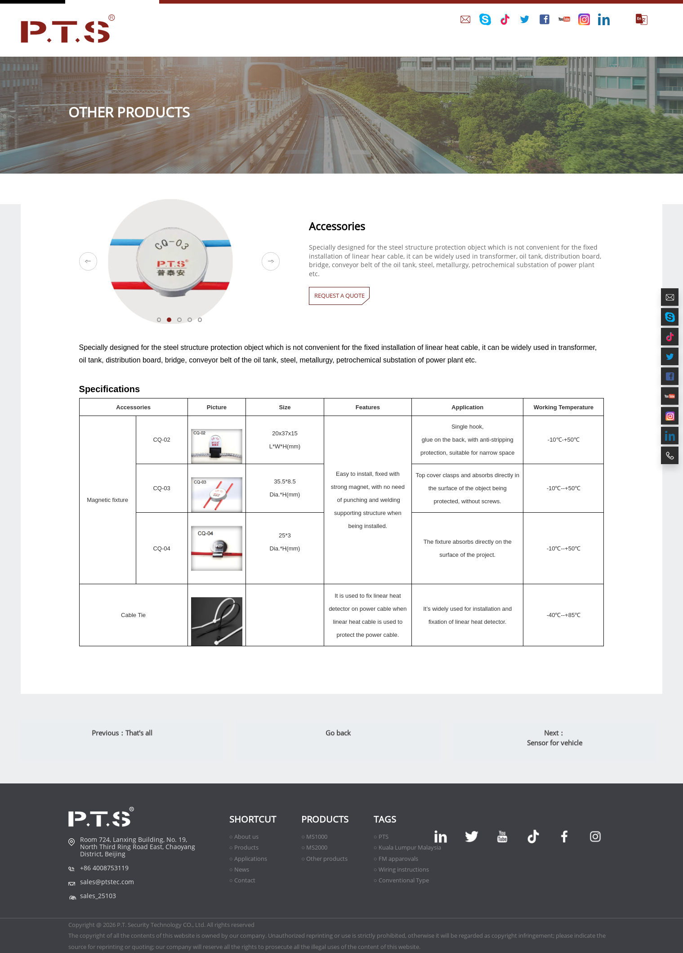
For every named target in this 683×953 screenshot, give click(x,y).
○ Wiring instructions (401, 869)
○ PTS (381, 836)
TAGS (385, 819)
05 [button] (203, 322)
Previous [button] (88, 261)
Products (324, 819)
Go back (338, 743)
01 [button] (162, 322)
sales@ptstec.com (107, 881)
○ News (239, 869)
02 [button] (172, 322)
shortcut (252, 819)
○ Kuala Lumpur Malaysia (407, 847)
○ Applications (248, 859)
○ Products (244, 847)
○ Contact (242, 880)
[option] (179, 261)
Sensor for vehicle (554, 753)
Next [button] (271, 261)
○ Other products (324, 859)
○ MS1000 (314, 836)
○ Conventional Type (401, 880)
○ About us (244, 836)
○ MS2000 (314, 847)
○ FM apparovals (396, 859)
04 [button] (192, 322)
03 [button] (182, 322)
